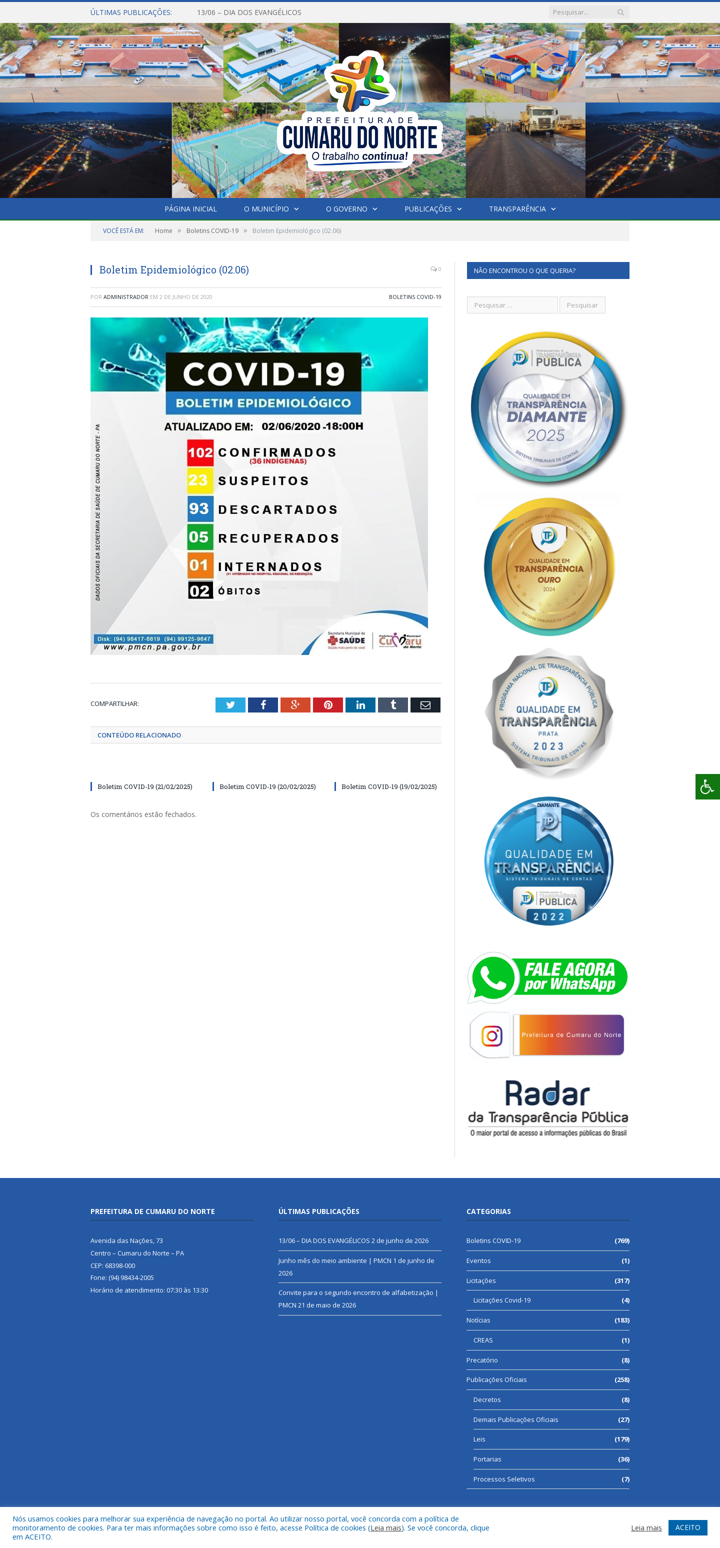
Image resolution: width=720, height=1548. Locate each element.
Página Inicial (190, 209)
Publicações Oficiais (496, 1379)
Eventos (478, 1260)
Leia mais (386, 1527)
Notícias (478, 1320)
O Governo (347, 209)
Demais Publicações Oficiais (516, 1419)
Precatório (482, 1360)
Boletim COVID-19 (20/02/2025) (268, 786)
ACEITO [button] (688, 1527)
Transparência (517, 209)
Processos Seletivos (504, 1479)
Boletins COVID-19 (415, 296)
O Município (266, 209)
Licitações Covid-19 (502, 1300)
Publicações (428, 209)
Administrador (126, 296)
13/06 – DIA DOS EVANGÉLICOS (249, 12)
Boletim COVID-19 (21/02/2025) (145, 786)
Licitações (481, 1280)
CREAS (483, 1340)
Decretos (487, 1399)
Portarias (488, 1459)
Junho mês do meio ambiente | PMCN (335, 1260)
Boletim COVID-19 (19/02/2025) (389, 786)
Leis (480, 1439)
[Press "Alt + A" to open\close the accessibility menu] (708, 787)
